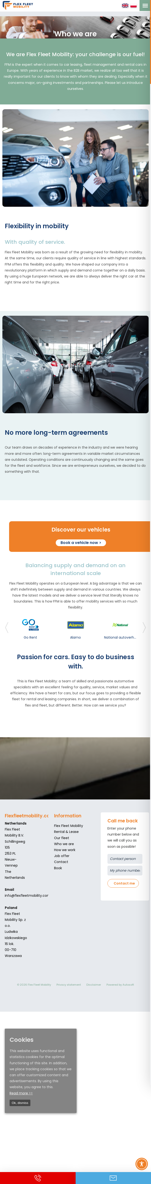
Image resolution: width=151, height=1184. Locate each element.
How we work (64, 849)
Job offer (61, 855)
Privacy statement (68, 984)
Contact (61, 861)
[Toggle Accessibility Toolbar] (141, 1164)
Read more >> (21, 1093)
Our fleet (61, 837)
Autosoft (128, 984)
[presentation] (6, 630)
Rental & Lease (66, 831)
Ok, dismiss (20, 1103)
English (125, 5)
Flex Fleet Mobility (68, 825)
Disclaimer (93, 984)
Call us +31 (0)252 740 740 (38, 1178)
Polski (133, 5)
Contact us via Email (113, 1178)
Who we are (64, 843)
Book (58, 867)
